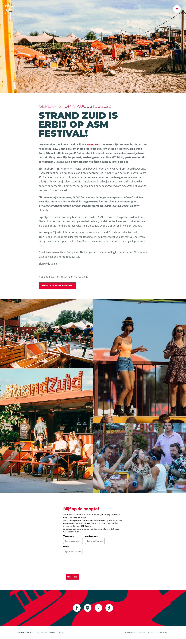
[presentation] (83, 564)
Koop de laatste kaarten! (57, 285)
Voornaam (68, 536)
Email (66, 546)
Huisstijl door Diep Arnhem (135, 632)
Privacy (60, 632)
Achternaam (91, 536)
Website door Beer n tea (157, 632)
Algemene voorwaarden (46, 632)
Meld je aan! (72, 577)
